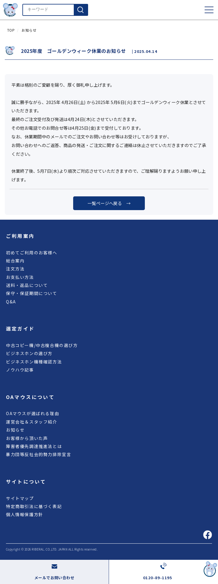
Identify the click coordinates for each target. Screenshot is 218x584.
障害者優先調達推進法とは (34, 446)
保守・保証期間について (31, 293)
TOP (11, 30)
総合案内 (15, 261)
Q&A (11, 302)
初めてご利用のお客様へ (31, 253)
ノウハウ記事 (20, 370)
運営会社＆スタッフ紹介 (31, 422)
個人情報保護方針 (24, 514)
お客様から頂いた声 (27, 438)
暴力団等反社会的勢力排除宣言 (38, 454)
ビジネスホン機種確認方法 (34, 362)
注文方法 (15, 269)
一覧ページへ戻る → (109, 203)
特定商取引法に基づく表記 (34, 506)
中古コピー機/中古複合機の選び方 (42, 345)
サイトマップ (20, 498)
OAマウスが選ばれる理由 (32, 413)
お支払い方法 (20, 277)
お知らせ (29, 30)
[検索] (80, 10)
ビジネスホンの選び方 (29, 353)
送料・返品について (27, 285)
